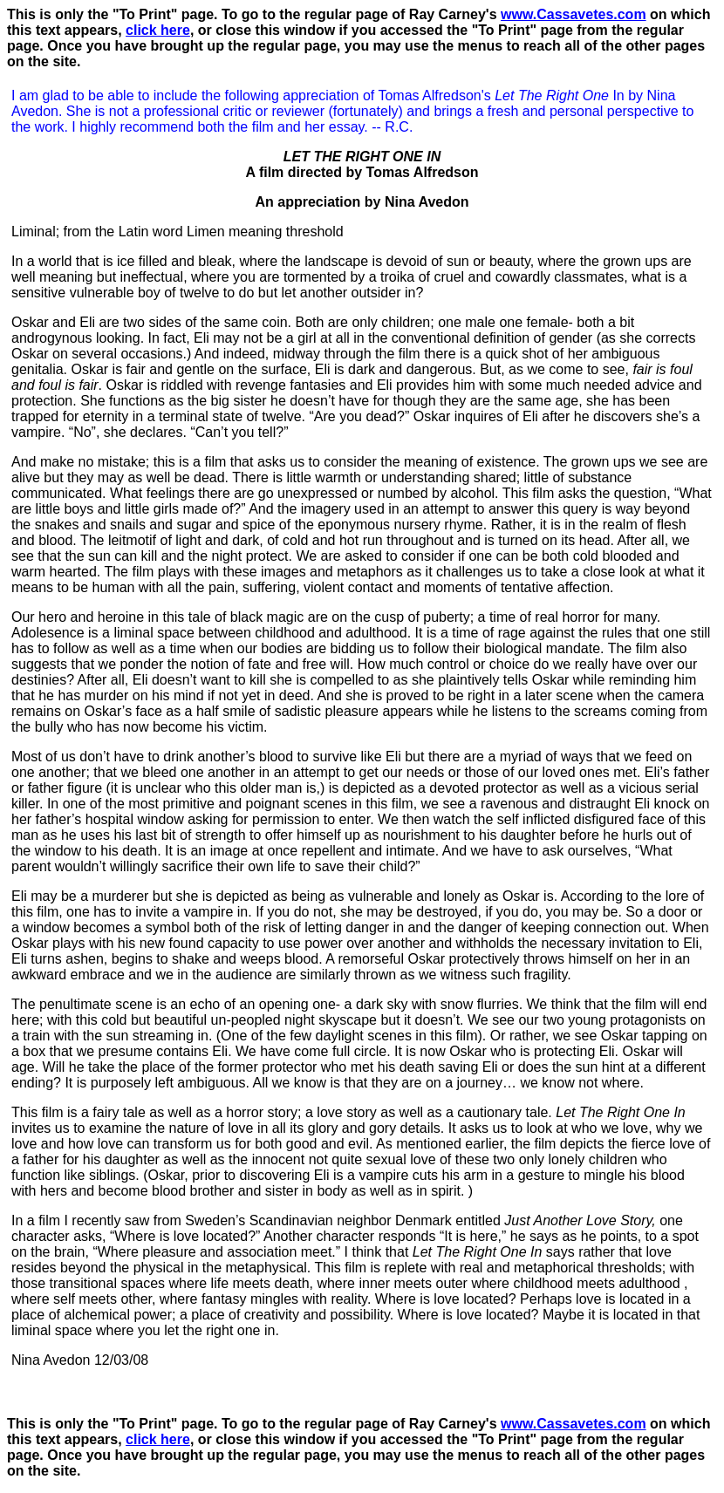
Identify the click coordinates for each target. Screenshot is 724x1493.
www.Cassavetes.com (573, 14)
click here (158, 30)
